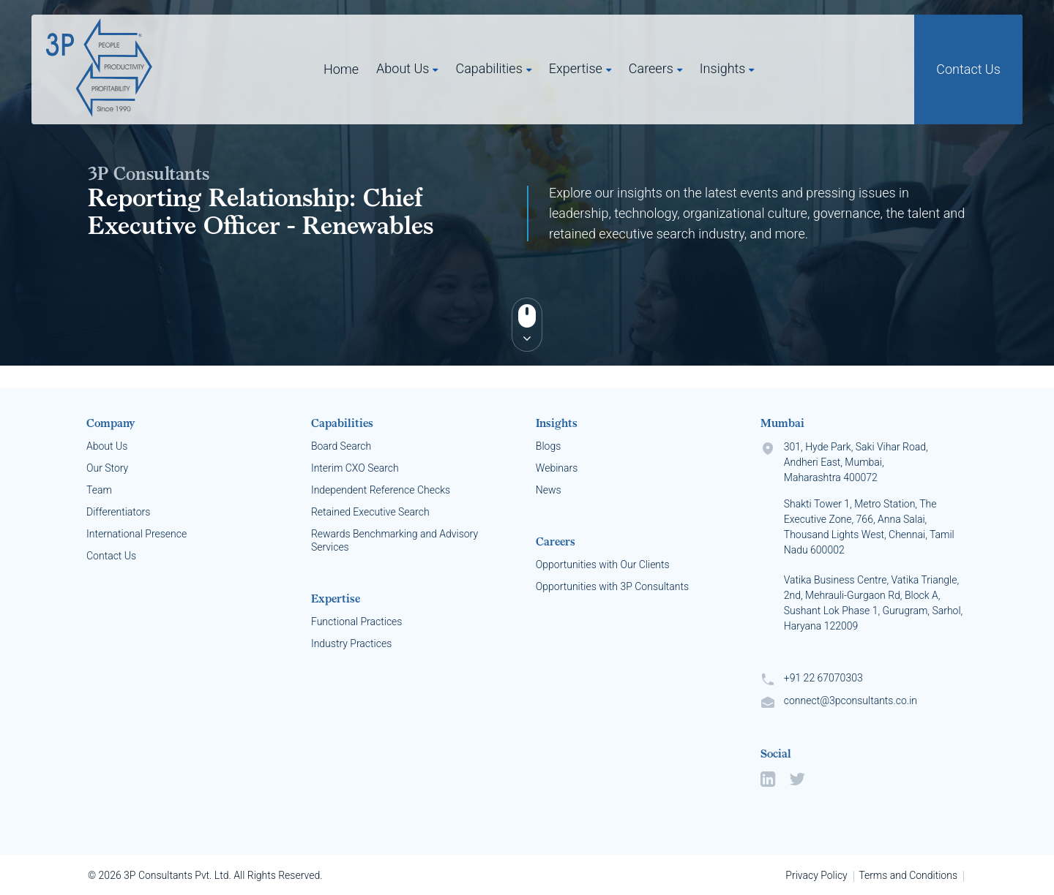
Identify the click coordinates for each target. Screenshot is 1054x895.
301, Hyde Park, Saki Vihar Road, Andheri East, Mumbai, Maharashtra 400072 (874, 545)
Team (99, 490)
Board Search (341, 446)
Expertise (575, 68)
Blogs (548, 446)
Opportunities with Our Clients (603, 564)
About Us (402, 68)
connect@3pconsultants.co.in (850, 700)
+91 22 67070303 (823, 678)
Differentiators (118, 512)
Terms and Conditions (908, 875)
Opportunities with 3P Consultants (612, 586)
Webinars (557, 468)
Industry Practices (351, 643)
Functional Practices (357, 621)
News (548, 490)
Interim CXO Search (355, 468)
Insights (723, 68)
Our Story (107, 468)
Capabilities (488, 68)
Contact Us (968, 69)
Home (341, 69)
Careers (651, 68)
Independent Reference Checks (380, 490)
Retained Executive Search (370, 512)
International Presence (136, 534)
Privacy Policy (816, 875)
